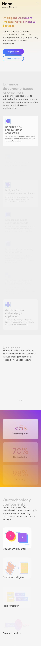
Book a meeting (13, 58)
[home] (9, 5)
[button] (37, 3)
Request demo (13, 52)
